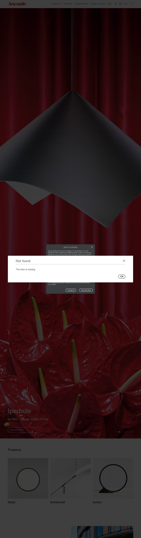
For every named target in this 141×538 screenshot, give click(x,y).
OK (121, 276)
